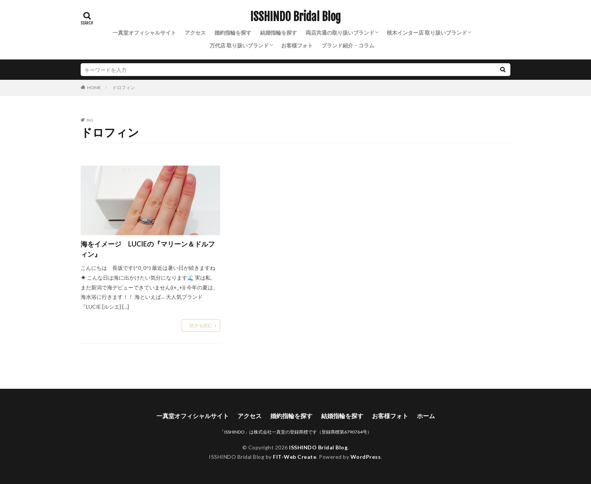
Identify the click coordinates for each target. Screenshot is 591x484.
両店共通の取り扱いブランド (340, 32)
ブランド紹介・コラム (348, 45)
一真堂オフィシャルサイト (144, 32)
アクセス (195, 32)
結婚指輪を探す (278, 32)
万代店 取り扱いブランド (239, 45)
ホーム (426, 415)
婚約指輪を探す (232, 32)
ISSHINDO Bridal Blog (295, 17)
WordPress (366, 457)
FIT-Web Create (294, 457)
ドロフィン (123, 87)
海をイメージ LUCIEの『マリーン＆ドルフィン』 (148, 249)
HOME (94, 87)
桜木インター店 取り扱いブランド (427, 32)
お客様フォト (297, 45)
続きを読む (201, 325)
